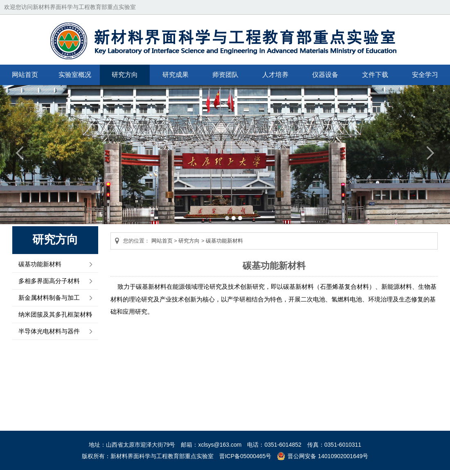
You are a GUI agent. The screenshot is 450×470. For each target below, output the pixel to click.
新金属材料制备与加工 (49, 297)
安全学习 (425, 74)
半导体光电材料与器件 (49, 331)
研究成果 (175, 74)
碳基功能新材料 (39, 264)
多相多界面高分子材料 (49, 280)
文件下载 (375, 74)
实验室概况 (75, 74)
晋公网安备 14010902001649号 (328, 456)
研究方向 (125, 74)
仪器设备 (325, 74)
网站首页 (25, 74)
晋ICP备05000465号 (245, 456)
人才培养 (275, 74)
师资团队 (225, 74)
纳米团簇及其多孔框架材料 (55, 314)
